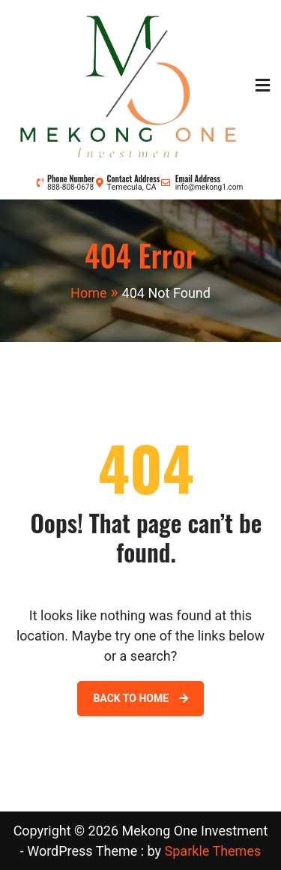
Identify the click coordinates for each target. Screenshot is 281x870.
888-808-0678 (70, 187)
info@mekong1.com (209, 187)
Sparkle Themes (213, 851)
